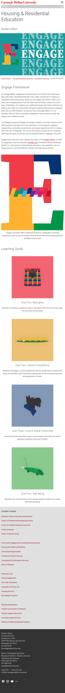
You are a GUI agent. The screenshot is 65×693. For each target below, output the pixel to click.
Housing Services (7, 591)
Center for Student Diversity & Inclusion (15, 525)
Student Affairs (9, 29)
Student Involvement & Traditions (13, 609)
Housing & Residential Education (25, 16)
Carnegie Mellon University (27, 2)
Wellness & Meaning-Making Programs (15, 622)
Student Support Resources (11, 613)
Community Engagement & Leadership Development (20, 543)
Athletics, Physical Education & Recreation (16, 516)
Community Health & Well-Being (13, 547)
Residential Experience (42, 78)
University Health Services (11, 618)
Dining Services (7, 574)
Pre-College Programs (9, 596)
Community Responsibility (11, 552)
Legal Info (5, 670)
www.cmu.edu (16, 670)
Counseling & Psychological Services (15, 560)
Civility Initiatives (7, 530)
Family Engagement (8, 578)
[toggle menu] (62, 2)
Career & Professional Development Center (17, 521)
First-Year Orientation (9, 582)
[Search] (32, 6)
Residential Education (9, 605)
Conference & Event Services (11, 556)
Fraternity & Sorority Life (10, 587)
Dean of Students (7, 565)
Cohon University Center (10, 534)
